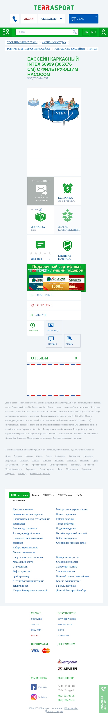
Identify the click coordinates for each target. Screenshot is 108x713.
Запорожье (60, 456)
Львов (49, 456)
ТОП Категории (19, 495)
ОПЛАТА (35, 624)
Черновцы (75, 464)
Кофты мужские (21, 571)
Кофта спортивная (66, 514)
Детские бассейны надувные (28, 581)
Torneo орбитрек (65, 523)
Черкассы (71, 460)
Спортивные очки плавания (28, 557)
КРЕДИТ (35, 635)
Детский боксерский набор (71, 590)
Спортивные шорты (67, 562)
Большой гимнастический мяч (72, 576)
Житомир (84, 460)
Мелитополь (72, 469)
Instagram (39, 697)
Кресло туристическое (68, 581)
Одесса (29, 456)
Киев (7, 456)
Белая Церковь (46, 469)
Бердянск (9, 473)
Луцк (59, 469)
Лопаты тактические (24, 552)
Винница (24, 460)
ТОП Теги (48, 495)
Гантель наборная (66, 585)
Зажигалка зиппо (65, 571)
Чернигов (59, 460)
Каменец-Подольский (40, 473)
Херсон (35, 460)
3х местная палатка (66, 566)
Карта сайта (71, 708)
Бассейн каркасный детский (71, 533)
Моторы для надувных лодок (72, 509)
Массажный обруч (23, 562)
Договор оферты (54, 711)
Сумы (95, 460)
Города (35, 495)
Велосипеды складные (25, 528)
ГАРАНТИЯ (36, 630)
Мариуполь (10, 460)
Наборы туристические (25, 547)
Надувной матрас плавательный (30, 590)
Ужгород (22, 473)
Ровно (25, 464)
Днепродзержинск (58, 464)
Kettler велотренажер (67, 538)
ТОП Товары (65, 495)
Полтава (47, 460)
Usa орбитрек (20, 566)
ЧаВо (79, 495)
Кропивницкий (39, 464)
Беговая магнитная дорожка (28, 514)
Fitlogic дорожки (65, 519)
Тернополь (31, 469)
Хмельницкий (11, 464)
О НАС (60, 630)
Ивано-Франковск (13, 469)
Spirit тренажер (21, 576)
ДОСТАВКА (36, 619)
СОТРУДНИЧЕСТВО (66, 619)
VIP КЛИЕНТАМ (64, 624)
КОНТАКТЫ (63, 635)
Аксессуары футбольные (26, 533)
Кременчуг (89, 464)
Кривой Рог (74, 456)
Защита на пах (20, 585)
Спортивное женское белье (71, 542)
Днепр (39, 456)
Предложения (18, 500)
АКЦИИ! (29, 18)
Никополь (86, 469)
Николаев (88, 456)
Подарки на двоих (66, 528)
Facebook (39, 687)
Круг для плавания (23, 509)
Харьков (18, 456)
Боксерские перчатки (67, 557)
